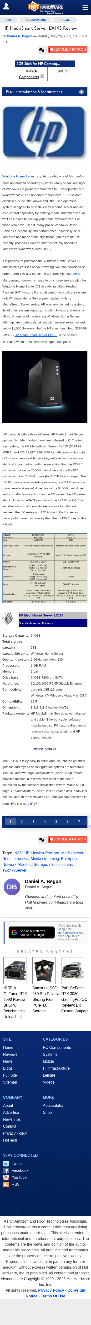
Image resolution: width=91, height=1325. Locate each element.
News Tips (12, 1119)
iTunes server (60, 864)
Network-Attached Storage (24, 864)
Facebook (20, 1170)
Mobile (48, 1061)
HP (26, 853)
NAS (18, 853)
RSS (16, 1184)
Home (8, 1047)
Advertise (11, 1112)
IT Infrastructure (56, 1068)
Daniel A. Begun (43, 881)
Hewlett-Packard (45, 853)
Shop (47, 1112)
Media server (72, 853)
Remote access (15, 859)
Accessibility (53, 1105)
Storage (64, 20)
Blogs (8, 1068)
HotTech (10, 1140)
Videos (49, 1082)
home (8, 20)
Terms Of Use (53, 1296)
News (8, 1061)
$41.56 (63, 71)
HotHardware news (70, 932)
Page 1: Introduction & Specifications (46, 91)
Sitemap (10, 1082)
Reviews (10, 1054)
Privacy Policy (15, 1133)
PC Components (35, 20)
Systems (50, 1054)
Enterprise (69, 859)
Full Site (10, 1075)
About (8, 1105)
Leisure (49, 1075)
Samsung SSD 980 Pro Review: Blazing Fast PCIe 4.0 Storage (46, 999)
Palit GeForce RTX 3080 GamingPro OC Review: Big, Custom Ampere (75, 999)
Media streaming (45, 859)
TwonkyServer (14, 870)
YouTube (19, 1177)
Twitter (17, 1163)
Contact (9, 1126)
